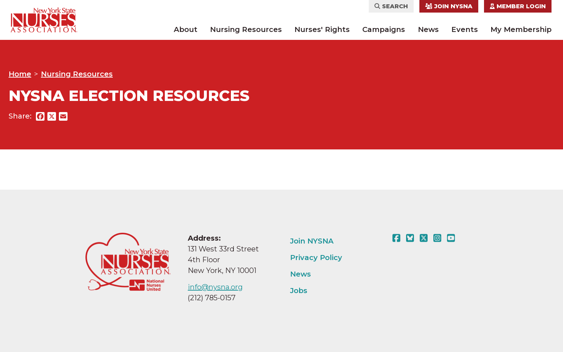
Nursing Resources (246, 29)
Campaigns (383, 29)
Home (20, 74)
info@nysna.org (215, 287)
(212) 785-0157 (212, 297)
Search (391, 6)
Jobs (298, 290)
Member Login (518, 6)
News (428, 29)
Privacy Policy (316, 257)
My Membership (521, 29)
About (185, 29)
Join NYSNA (449, 6)
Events (464, 29)
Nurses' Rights (322, 29)
